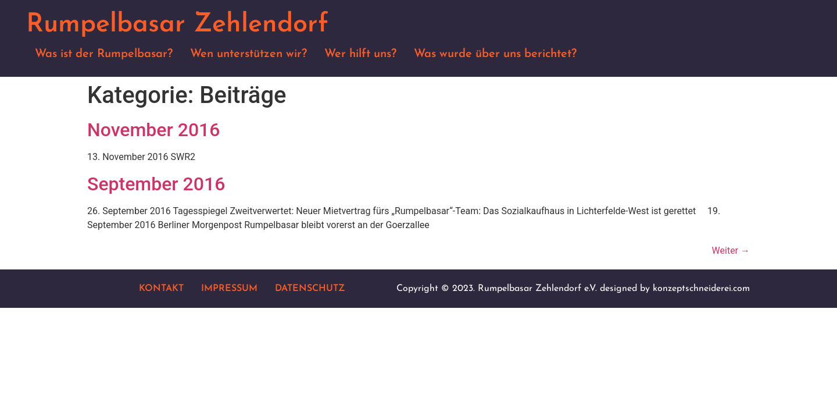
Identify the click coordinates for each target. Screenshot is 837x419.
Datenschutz (310, 288)
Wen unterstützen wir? (248, 54)
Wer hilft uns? (360, 54)
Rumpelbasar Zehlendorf (177, 25)
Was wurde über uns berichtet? (495, 54)
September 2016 (156, 184)
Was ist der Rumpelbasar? (104, 54)
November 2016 (153, 130)
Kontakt (161, 288)
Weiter (731, 250)
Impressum (229, 288)
